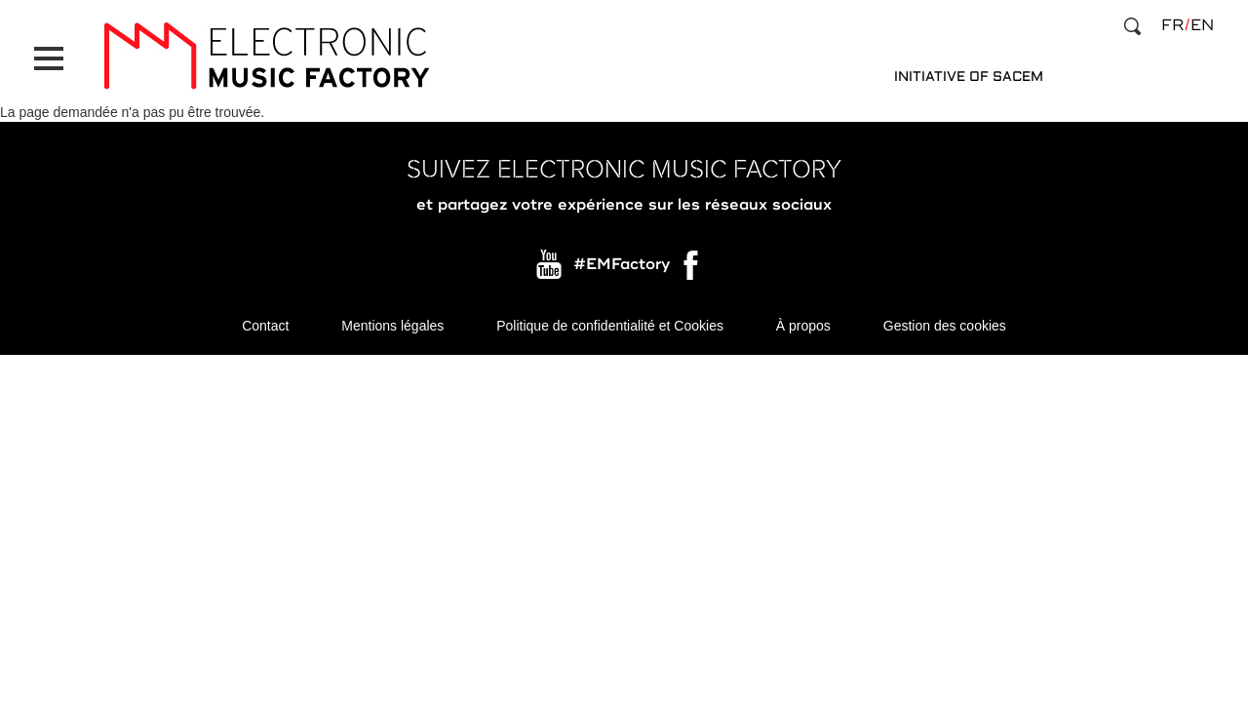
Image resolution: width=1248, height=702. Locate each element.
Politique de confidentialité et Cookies (609, 325)
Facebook (692, 270)
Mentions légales (392, 325)
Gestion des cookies (944, 325)
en (1202, 25)
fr (1172, 25)
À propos (803, 325)
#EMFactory (621, 265)
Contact (265, 325)
